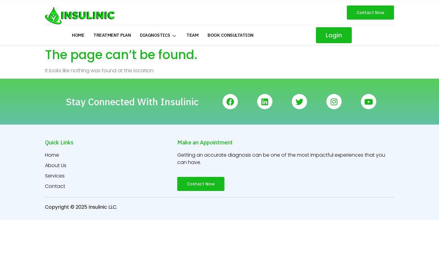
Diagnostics (158, 35)
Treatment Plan (112, 35)
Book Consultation (230, 35)
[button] (370, 13)
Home (78, 35)
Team (192, 35)
